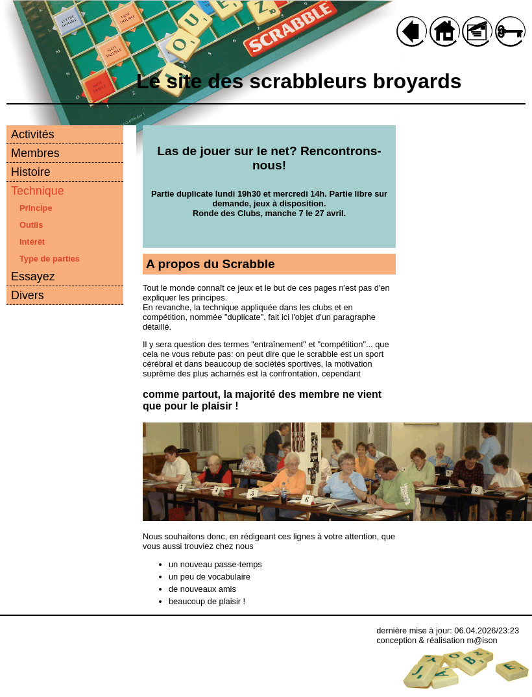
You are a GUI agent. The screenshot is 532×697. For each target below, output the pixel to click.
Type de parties (49, 258)
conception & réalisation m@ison (437, 640)
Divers (27, 295)
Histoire (31, 171)
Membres (35, 153)
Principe (36, 208)
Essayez (33, 276)
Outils (31, 225)
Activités (32, 134)
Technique (37, 190)
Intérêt (32, 242)
